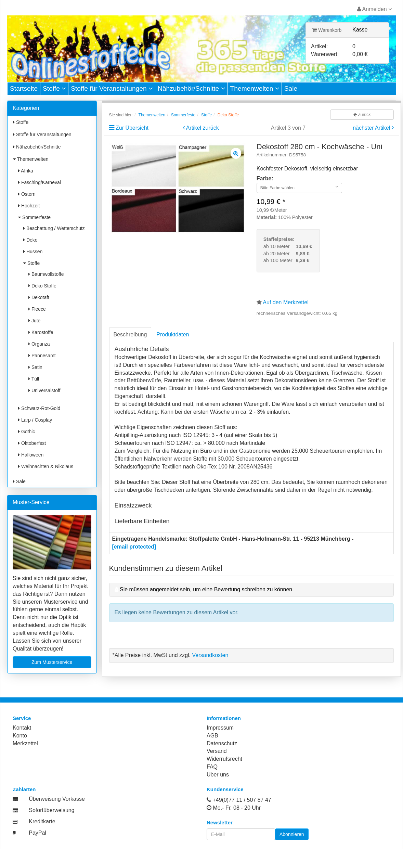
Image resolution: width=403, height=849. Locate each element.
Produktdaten (172, 334)
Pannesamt (42, 355)
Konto (20, 735)
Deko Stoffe (42, 285)
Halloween (30, 455)
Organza (39, 344)
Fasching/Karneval (39, 182)
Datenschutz (222, 743)
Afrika (25, 170)
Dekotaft (38, 297)
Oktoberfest (32, 443)
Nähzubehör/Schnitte (191, 88)
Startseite (24, 88)
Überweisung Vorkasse (57, 799)
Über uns (218, 774)
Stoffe (54, 88)
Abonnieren (292, 834)
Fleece (37, 309)
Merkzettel (25, 743)
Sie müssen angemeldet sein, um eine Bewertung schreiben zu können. (207, 589)
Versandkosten (210, 655)
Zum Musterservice (51, 662)
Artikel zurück (202, 128)
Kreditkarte (42, 821)
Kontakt (22, 728)
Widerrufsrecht (224, 759)
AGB (212, 735)
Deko (30, 240)
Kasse (359, 30)
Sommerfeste (34, 217)
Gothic (26, 431)
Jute (34, 320)
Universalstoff (44, 390)
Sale (290, 88)
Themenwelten (254, 88)
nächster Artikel (372, 128)
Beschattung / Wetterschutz (54, 228)
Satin (35, 367)
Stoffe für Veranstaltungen (112, 88)
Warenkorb (326, 30)
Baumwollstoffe (46, 274)
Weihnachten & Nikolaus (45, 466)
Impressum (220, 728)
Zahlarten (24, 789)
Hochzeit (29, 205)
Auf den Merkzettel (285, 302)
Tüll (33, 379)
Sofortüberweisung (51, 810)
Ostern (27, 194)
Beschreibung (130, 334)
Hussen (32, 251)
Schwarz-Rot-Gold (39, 408)
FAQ (212, 767)
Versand (217, 751)
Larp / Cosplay (35, 420)
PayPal (37, 833)
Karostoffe (40, 332)
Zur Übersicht (132, 128)
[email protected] (134, 547)
